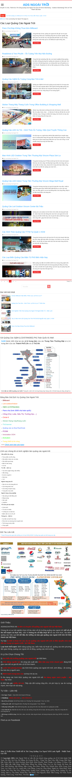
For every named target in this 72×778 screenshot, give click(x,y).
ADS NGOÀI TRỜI (36, 5)
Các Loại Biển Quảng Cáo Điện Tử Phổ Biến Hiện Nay (25, 258)
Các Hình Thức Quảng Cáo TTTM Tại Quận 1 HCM (23, 233)
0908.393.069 (14, 699)
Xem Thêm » (37, 43)
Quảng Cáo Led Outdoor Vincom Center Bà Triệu (22, 207)
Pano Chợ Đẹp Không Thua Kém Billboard (20, 29)
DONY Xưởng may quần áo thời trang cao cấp (42, 536)
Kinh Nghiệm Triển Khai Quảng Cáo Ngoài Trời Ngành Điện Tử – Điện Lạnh (32, 311)
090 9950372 (27, 699)
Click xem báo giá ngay (14, 445)
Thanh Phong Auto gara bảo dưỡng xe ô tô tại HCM (15, 536)
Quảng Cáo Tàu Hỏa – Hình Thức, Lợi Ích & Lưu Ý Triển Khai (28, 304)
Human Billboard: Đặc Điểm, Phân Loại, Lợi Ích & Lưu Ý (27, 296)
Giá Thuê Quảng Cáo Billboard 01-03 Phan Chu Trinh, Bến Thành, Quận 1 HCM (26, 16)
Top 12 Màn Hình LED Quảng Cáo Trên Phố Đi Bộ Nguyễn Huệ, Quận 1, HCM (33, 319)
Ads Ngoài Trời (21, 759)
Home (2, 19)
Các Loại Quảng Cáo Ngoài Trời (10, 31)
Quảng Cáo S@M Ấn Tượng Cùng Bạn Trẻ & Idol (22, 80)
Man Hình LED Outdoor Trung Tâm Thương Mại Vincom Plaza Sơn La (31, 156)
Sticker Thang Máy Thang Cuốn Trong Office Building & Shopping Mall (31, 105)
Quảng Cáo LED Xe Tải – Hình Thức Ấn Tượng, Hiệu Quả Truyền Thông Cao (34, 131)
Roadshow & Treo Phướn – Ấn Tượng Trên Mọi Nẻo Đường (27, 54)
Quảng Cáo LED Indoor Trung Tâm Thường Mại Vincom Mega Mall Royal (32, 182)
